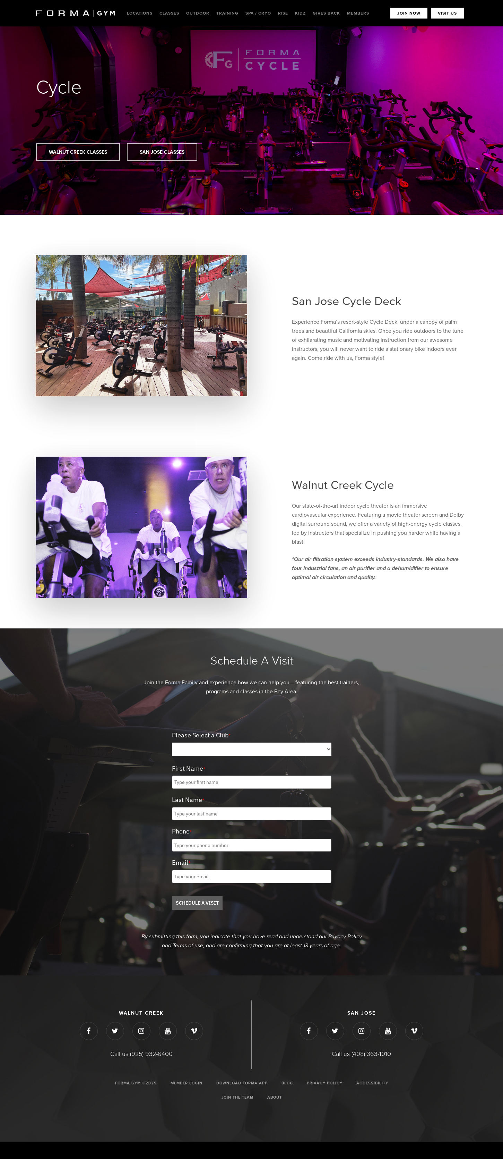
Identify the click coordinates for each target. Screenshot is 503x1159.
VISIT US (447, 13)
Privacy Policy (324, 1083)
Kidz (300, 13)
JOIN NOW (408, 13)
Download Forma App (242, 1083)
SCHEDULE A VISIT (197, 903)
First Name (188, 768)
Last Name (188, 800)
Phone (182, 831)
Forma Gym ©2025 (136, 1083)
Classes (169, 13)
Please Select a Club (201, 735)
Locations (140, 13)
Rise (283, 13)
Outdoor (197, 13)
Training (227, 13)
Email (181, 862)
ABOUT (274, 1097)
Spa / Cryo (258, 13)
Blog (287, 1083)
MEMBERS (358, 13)
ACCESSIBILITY (372, 1083)
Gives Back (326, 13)
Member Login (186, 1083)
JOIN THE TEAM (237, 1097)
